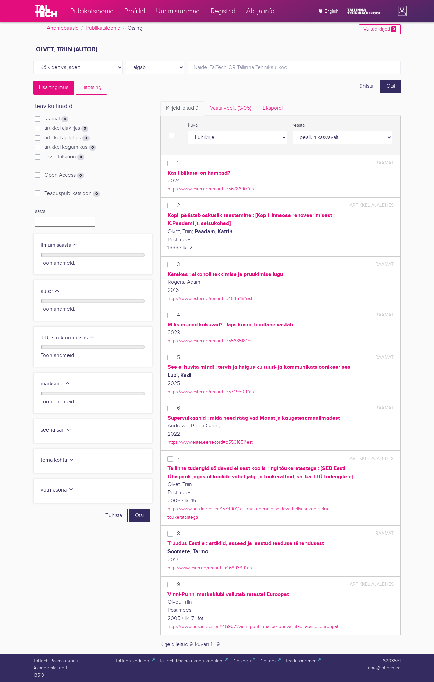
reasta (299, 125)
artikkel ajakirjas (66, 128)
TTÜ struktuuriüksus (68, 338)
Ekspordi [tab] (273, 108)
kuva (193, 125)
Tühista (365, 86)
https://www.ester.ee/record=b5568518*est (210, 341)
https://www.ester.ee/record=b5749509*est (211, 392)
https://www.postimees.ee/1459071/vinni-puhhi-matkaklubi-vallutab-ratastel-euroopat (252, 626)
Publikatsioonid (103, 28)
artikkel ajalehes (67, 138)
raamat (56, 119)
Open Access (64, 175)
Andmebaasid (63, 28)
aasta (40, 211)
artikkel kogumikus (70, 147)
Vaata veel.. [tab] (230, 108)
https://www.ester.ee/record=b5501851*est (210, 442)
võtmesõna (57, 490)
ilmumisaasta (59, 245)
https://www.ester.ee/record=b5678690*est (211, 189)
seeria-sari (56, 430)
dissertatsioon (64, 157)
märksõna (55, 384)
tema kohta (57, 460)
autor (50, 291)
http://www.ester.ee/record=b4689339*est (210, 568)
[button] (401, 11)
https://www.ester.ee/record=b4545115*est (209, 298)
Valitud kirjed (379, 29)
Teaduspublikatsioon (72, 193)
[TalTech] (46, 10)
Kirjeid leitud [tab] (182, 108)
